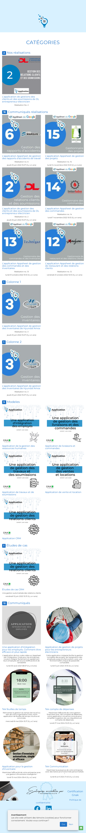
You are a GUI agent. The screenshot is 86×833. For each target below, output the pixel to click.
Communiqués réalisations (28, 112)
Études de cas (17, 545)
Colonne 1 (14, 282)
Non (71, 824)
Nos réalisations (18, 52)
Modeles (13, 402)
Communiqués (19, 603)
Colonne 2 (14, 342)
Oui (63, 824)
